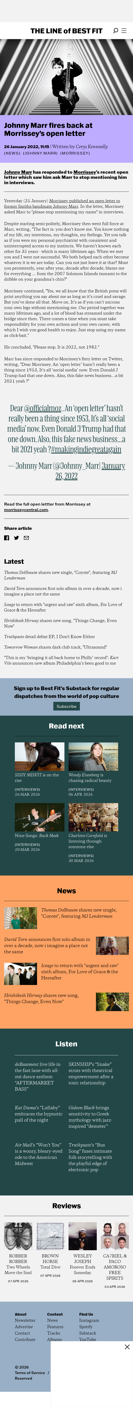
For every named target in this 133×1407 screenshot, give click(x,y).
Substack (87, 1333)
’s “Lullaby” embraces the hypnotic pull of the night (39, 1114)
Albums (54, 1340)
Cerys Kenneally (92, 147)
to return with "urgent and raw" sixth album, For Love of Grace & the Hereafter (63, 607)
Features (55, 1327)
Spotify (86, 1327)
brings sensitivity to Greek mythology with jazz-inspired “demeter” (90, 1117)
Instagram (89, 1320)
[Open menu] (123, 30)
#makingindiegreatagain (86, 449)
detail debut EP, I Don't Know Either (49, 637)
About (21, 1314)
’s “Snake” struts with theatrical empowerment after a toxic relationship (91, 1074)
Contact (22, 1333)
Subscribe (67, 706)
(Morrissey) (75, 153)
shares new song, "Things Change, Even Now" (60, 623)
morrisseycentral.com (26, 509)
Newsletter (25, 1320)
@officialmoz (42, 408)
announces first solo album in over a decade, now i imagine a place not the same (63, 591)
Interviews (27, 789)
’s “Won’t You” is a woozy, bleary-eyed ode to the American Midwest (38, 1154)
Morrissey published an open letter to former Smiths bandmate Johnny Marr (62, 203)
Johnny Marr (18, 172)
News (12, 153)
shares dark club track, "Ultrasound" (55, 647)
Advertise (24, 1327)
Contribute (25, 1340)
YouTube (87, 1340)
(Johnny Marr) (40, 153)
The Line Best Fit (66, 30)
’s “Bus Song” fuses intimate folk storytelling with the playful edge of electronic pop (90, 1157)
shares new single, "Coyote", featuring (60, 575)
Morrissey (85, 172)
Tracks (53, 1333)
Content (55, 1314)
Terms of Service (30, 1372)
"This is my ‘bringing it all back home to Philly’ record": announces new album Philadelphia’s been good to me (61, 660)
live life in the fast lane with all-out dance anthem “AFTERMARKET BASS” (38, 1077)
